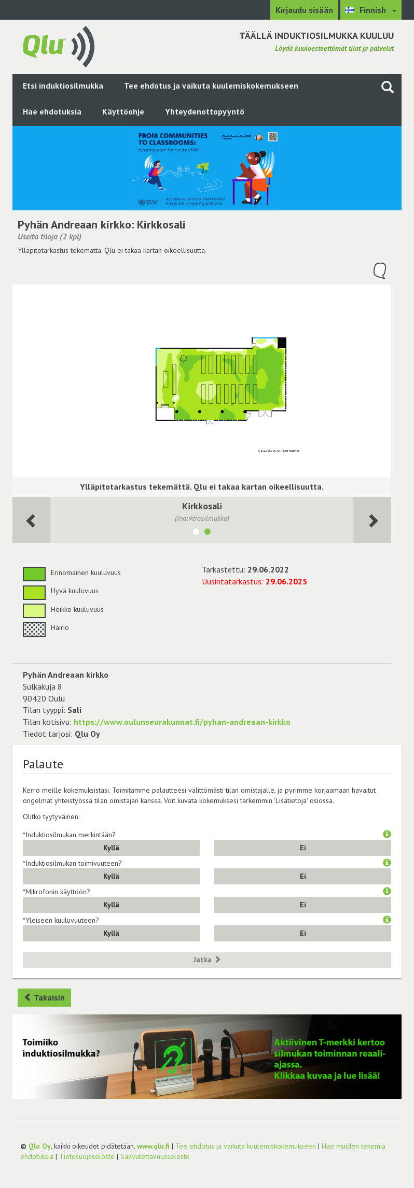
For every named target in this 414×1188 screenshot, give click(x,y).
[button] (387, 834)
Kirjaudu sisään (304, 10)
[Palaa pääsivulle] (58, 45)
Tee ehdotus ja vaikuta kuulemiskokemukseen (211, 85)
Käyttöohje (123, 111)
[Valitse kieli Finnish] (371, 10)
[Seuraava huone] (31, 520)
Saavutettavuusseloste (155, 1156)
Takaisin (44, 997)
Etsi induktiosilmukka (63, 85)
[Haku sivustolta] (388, 86)
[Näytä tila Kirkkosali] (207, 533)
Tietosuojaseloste (87, 1156)
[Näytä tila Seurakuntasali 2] (196, 533)
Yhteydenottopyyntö (204, 111)
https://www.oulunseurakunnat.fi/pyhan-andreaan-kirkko (182, 722)
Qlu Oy (40, 1146)
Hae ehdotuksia (52, 111)
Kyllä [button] (111, 847)
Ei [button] (303, 847)
